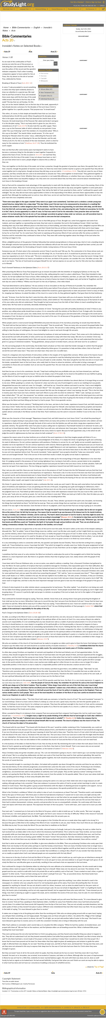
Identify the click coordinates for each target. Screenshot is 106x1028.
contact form (88, 1011)
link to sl (86, 1007)
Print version (44, 73)
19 (7, 52)
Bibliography (44, 81)
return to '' (95, 967)
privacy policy (34, 1007)
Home (6, 27)
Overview (43, 76)
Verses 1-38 (7, 57)
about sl (77, 1007)
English (37, 27)
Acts (13, 30)
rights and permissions (52, 1007)
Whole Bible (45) (46, 89)
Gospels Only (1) (46, 96)
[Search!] (55, 63)
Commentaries (21, 27)
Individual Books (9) (47, 99)
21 (54, 52)
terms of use (21, 1007)
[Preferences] (103, 9)
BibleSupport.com (17, 984)
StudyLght (14, 4)
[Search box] (46, 63)
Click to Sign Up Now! (93, 2)
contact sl (67, 1007)
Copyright (44, 78)
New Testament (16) (47, 92)
